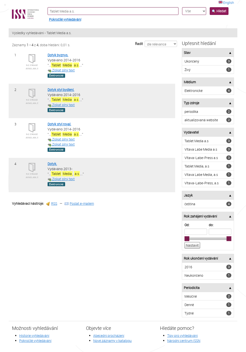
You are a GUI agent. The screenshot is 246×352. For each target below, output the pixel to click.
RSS (51, 203)
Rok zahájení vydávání (200, 216)
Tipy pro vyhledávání (182, 335)
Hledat (219, 11)
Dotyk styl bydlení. (61, 89)
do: (211, 225)
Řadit (139, 43)
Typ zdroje (191, 103)
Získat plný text (61, 70)
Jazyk (188, 195)
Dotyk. (52, 163)
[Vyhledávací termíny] (113, 11)
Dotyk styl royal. (59, 124)
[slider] (186, 238)
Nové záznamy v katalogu (112, 340)
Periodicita (192, 287)
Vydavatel (191, 132)
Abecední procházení (108, 335)
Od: (186, 225)
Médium (190, 82)
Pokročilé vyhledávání (65, 19)
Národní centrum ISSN (183, 340)
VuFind (20, 14)
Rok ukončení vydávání (201, 258)
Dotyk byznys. (58, 55)
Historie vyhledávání (34, 335)
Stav (187, 52)
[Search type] (194, 11)
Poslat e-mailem (79, 203)
